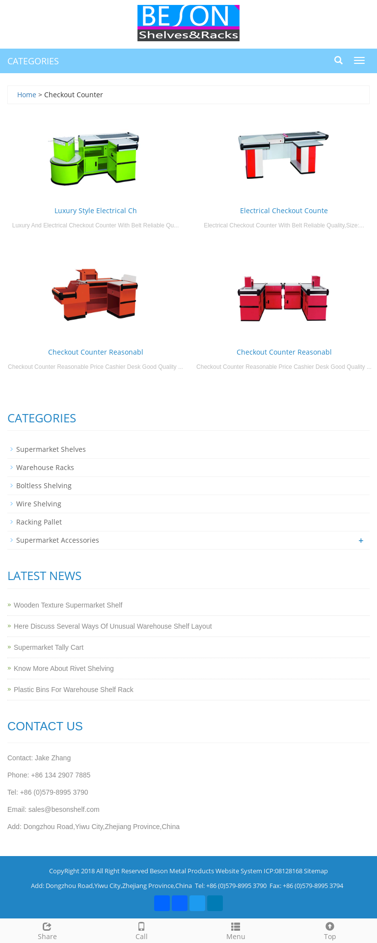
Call (141, 930)
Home (26, 94)
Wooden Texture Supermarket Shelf (68, 605)
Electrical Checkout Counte (284, 210)
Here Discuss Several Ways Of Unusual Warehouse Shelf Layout (113, 626)
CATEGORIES (33, 61)
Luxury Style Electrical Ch (95, 210)
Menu (235, 930)
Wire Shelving (38, 503)
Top (330, 930)
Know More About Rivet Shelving (64, 668)
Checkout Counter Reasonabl (95, 352)
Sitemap (316, 870)
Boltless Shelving (44, 485)
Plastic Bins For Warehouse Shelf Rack (74, 689)
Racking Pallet (39, 522)
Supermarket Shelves (51, 449)
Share (47, 930)
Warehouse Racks (45, 467)
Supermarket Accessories (57, 540)
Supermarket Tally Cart (48, 647)
